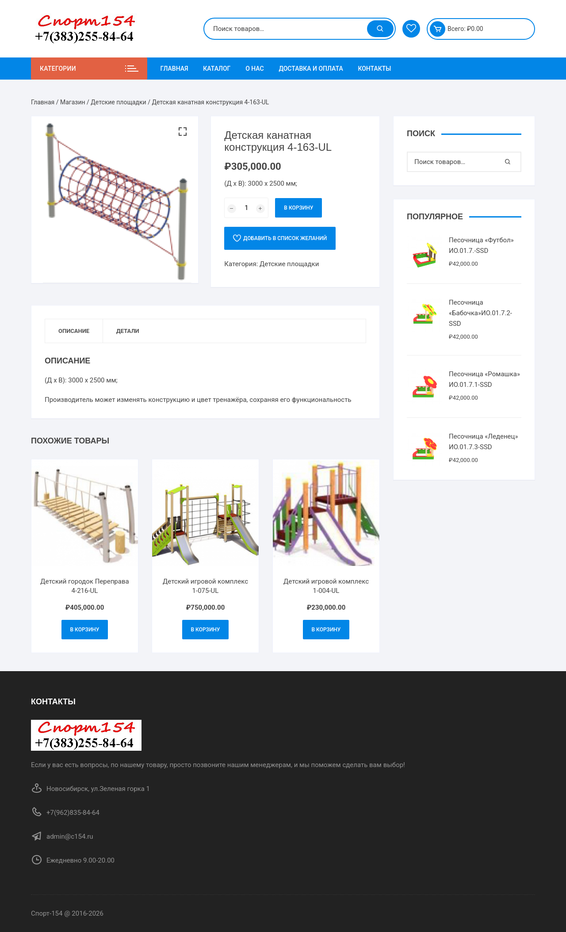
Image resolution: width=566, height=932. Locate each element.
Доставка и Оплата (311, 68)
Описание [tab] (73, 331)
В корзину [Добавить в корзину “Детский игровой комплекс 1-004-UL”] (326, 629)
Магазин (72, 102)
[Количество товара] (246, 208)
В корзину (298, 208)
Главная (174, 68)
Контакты (374, 68)
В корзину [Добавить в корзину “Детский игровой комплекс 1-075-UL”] (205, 629)
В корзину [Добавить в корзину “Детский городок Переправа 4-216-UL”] (84, 629)
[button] (182, 131)
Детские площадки (118, 102)
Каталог (216, 68)
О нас (254, 68)
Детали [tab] (127, 331)
